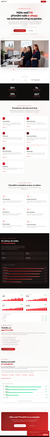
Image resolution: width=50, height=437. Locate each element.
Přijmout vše (45, 434)
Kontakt (43, 1)
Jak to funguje (31, 30)
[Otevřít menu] (48, 2)
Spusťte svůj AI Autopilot (19, 30)
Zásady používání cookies (35, 432)
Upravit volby (40, 434)
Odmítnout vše (33, 434)
